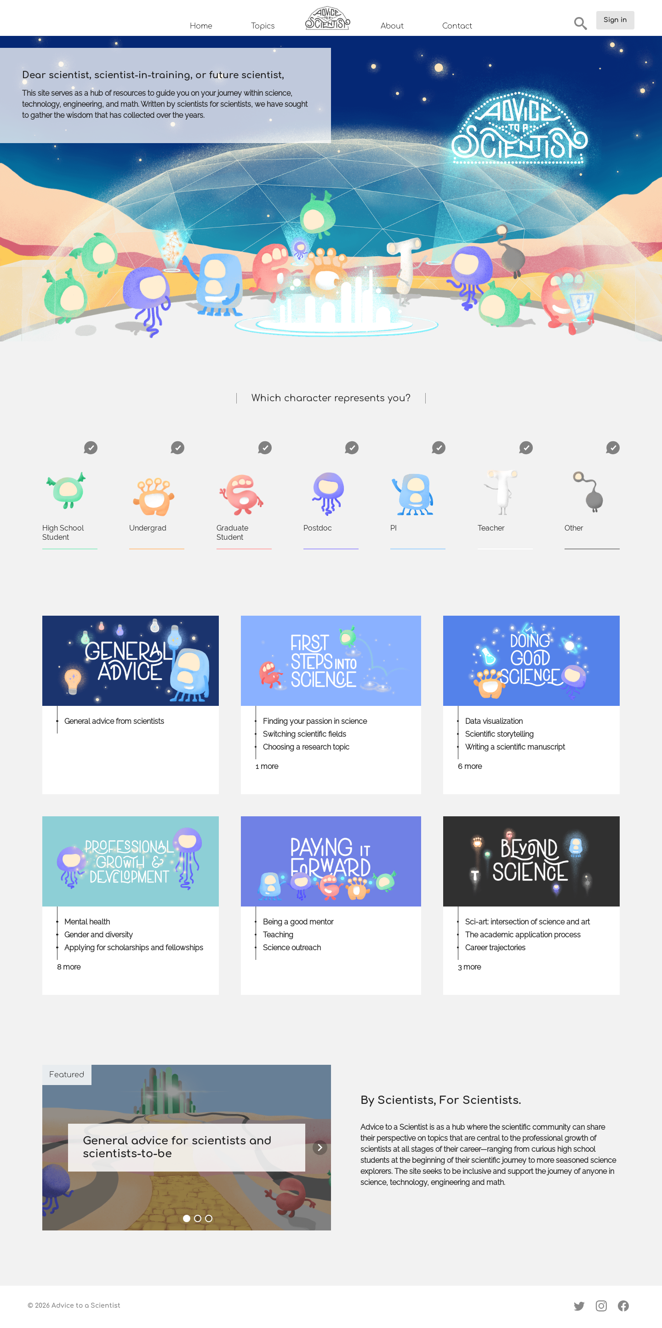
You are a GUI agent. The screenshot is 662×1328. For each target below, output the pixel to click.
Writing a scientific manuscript (515, 747)
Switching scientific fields (304, 734)
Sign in (615, 20)
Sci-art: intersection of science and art (527, 922)
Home (201, 26)
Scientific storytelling (499, 734)
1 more (267, 766)
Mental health (87, 922)
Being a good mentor (298, 922)
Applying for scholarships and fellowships (133, 947)
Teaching (278, 934)
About (392, 26)
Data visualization (494, 721)
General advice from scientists (114, 721)
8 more (68, 967)
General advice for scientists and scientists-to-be (177, 1147)
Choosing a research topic (306, 747)
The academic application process (523, 934)
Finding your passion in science (315, 721)
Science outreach (292, 947)
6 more (470, 766)
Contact (457, 26)
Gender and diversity (98, 934)
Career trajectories (495, 947)
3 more (469, 967)
